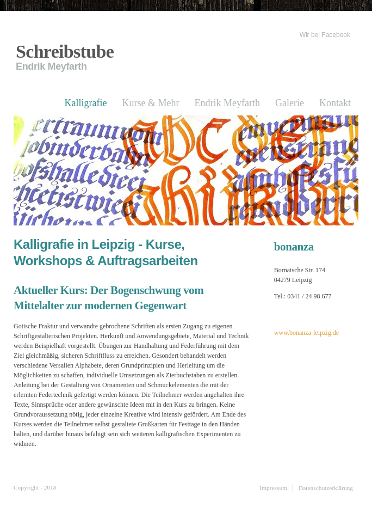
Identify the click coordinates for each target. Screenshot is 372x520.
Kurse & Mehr (150, 102)
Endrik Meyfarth (227, 102)
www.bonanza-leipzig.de (306, 333)
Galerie (289, 102)
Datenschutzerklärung (326, 488)
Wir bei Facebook (325, 35)
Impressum (273, 488)
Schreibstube (65, 51)
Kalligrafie (86, 102)
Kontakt (335, 102)
